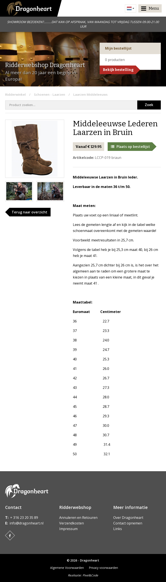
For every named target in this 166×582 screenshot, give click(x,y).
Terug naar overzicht (29, 212)
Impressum (68, 528)
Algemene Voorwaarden (67, 568)
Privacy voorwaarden (103, 568)
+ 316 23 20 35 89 (24, 517)
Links (117, 528)
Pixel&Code (90, 575)
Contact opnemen (127, 523)
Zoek (149, 104)
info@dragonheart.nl (26, 523)
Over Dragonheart (128, 517)
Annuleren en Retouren (78, 517)
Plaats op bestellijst (130, 146)
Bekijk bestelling (118, 70)
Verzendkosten (71, 523)
